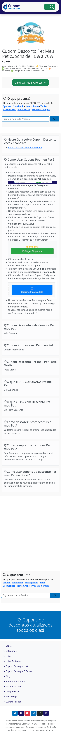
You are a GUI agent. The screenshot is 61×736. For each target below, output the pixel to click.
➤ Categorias (10, 650)
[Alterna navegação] (49, 6)
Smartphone (32, 106)
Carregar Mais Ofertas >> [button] (30, 82)
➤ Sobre (7, 645)
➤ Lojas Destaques (12, 661)
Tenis (43, 106)
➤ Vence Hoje (10, 696)
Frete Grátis (24, 109)
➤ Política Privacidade (14, 681)
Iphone (7, 106)
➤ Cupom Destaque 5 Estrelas (18, 671)
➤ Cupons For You (12, 701)
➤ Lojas (7, 656)
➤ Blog (6, 676)
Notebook (18, 106)
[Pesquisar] (26, 118)
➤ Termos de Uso (12, 686)
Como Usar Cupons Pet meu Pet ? (25, 147)
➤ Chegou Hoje (11, 691)
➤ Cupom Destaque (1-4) (15, 666)
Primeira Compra (41, 109)
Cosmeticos (9, 109)
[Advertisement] (30, 531)
